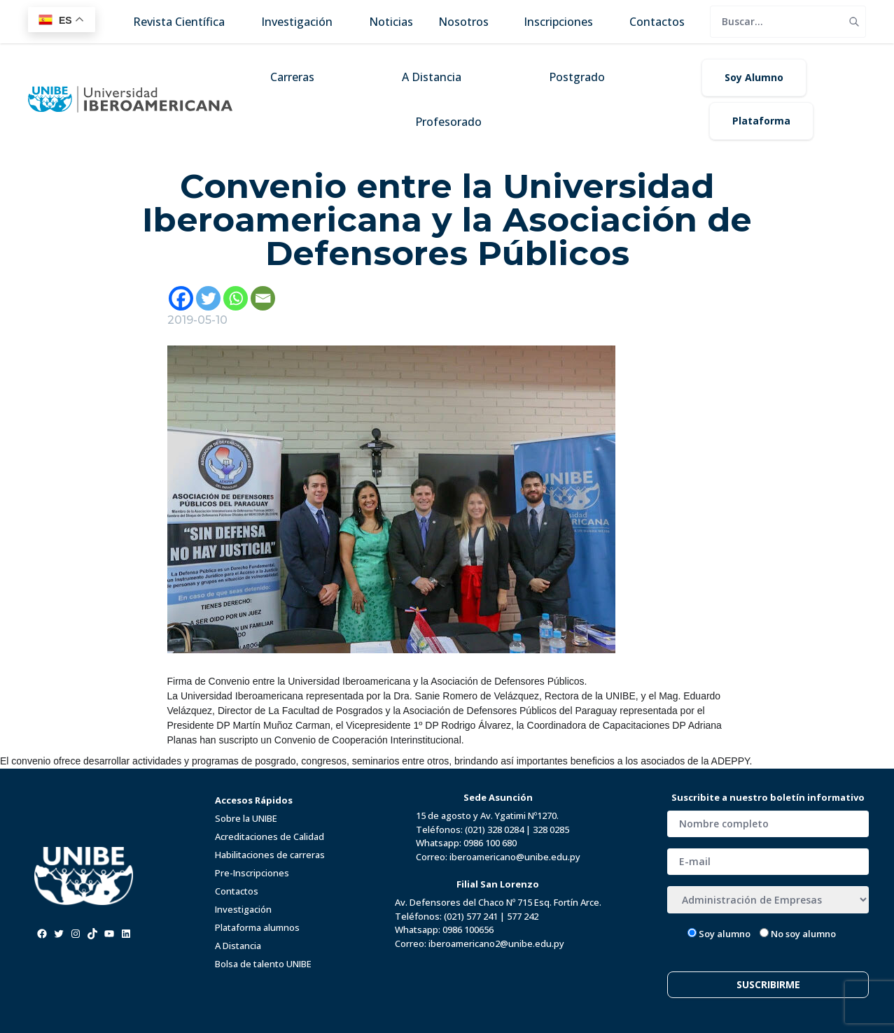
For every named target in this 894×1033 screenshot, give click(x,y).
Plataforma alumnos (257, 927)
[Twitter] (208, 298)
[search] (776, 22)
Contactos (236, 891)
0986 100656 (468, 929)
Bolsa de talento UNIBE (263, 963)
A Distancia (238, 945)
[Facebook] (181, 298)
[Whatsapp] (235, 298)
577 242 (522, 916)
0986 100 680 (490, 842)
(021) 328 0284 (494, 829)
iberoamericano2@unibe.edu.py (496, 943)
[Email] (263, 298)
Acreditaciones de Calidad (269, 836)
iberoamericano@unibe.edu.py (514, 856)
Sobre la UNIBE (246, 818)
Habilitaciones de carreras (270, 854)
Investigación (243, 909)
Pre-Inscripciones (252, 873)
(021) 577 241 (471, 916)
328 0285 (551, 829)
